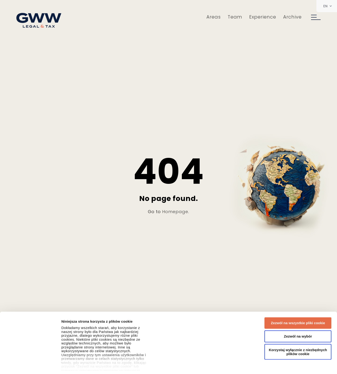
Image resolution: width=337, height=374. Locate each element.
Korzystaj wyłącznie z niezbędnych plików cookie (298, 295)
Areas (213, 17)
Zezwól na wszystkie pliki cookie (298, 266)
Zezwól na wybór (298, 280)
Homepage (175, 212)
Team (235, 17)
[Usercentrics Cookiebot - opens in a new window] (30, 364)
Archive (292, 17)
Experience (262, 17)
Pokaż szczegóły (311, 365)
